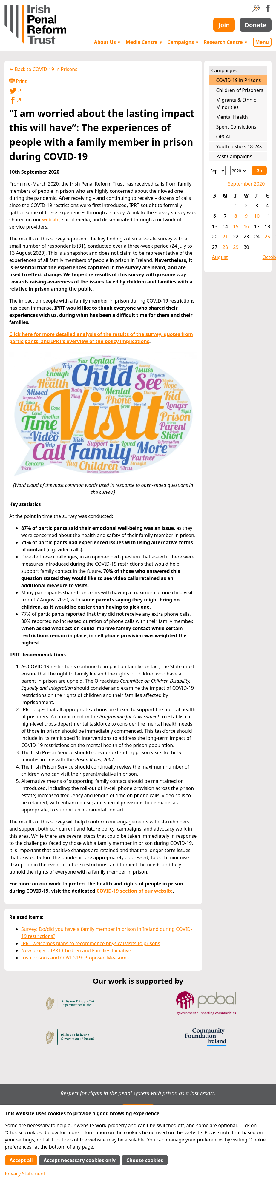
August (220, 257)
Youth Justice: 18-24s (239, 146)
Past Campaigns (234, 156)
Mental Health (232, 117)
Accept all (21, 1160)
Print (18, 81)
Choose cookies (144, 1160)
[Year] (238, 170)
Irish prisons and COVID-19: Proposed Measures (75, 957)
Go (259, 170)
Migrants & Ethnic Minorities (236, 103)
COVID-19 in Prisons (238, 80)
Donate (255, 25)
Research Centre (226, 42)
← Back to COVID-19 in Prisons (43, 69)
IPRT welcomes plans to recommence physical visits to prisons (90, 943)
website (50, 219)
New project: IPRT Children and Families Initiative (76, 950)
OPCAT (223, 136)
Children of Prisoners (239, 90)
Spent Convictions (236, 127)
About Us (107, 42)
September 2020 (246, 183)
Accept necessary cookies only (80, 1160)
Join (224, 25)
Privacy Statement (25, 1173)
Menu (262, 42)
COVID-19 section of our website (134, 891)
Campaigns (183, 42)
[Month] (217, 170)
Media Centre (144, 42)
